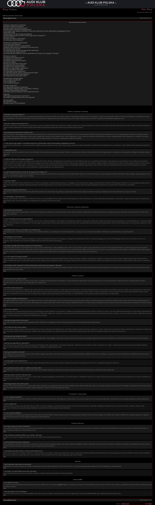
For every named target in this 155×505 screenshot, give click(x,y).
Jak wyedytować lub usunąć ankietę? (14, 65)
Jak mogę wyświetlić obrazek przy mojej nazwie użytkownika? (21, 50)
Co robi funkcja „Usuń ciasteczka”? (13, 40)
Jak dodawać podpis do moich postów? (14, 60)
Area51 (94, 493)
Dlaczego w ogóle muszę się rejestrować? (15, 28)
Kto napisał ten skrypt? (9, 101)
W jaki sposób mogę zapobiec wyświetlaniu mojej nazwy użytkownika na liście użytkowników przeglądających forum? (37, 31)
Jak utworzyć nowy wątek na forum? (13, 57)
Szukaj (149, 9)
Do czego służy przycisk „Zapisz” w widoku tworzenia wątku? (20, 72)
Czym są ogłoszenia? (9, 81)
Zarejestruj (13, 9)
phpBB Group (62, 484)
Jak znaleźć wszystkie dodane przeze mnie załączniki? (19, 97)
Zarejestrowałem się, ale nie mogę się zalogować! (17, 34)
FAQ (144, 9)
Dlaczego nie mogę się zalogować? (13, 26)
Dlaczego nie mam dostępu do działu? (14, 66)
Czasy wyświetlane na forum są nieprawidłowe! (16, 46)
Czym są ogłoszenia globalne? (12, 80)
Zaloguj (5, 9)
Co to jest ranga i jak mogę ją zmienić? (14, 52)
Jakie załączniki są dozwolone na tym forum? (16, 96)
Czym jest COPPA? (9, 37)
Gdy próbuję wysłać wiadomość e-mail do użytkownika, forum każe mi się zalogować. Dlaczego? (31, 53)
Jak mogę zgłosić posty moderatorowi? (14, 71)
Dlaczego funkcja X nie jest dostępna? (14, 103)
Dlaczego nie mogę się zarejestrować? (14, 38)
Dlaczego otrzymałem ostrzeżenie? (13, 69)
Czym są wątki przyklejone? (11, 83)
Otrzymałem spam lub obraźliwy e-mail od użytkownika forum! (21, 91)
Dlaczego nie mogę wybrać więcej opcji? (15, 63)
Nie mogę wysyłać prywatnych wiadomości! (15, 87)
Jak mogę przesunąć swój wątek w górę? (15, 75)
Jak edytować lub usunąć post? (12, 59)
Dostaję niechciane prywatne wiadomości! (15, 90)
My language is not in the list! (11, 49)
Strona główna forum (9, 18)
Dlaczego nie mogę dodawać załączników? (15, 68)
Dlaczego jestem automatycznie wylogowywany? (17, 29)
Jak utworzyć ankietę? (9, 62)
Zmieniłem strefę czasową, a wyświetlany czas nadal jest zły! (20, 47)
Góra (4, 120)
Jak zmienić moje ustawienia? (12, 44)
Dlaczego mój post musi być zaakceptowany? (16, 74)
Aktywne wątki (19, 15)
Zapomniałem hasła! (9, 32)
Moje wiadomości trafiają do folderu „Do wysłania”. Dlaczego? (21, 88)
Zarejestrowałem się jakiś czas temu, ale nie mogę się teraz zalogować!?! (24, 35)
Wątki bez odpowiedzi (8, 15)
